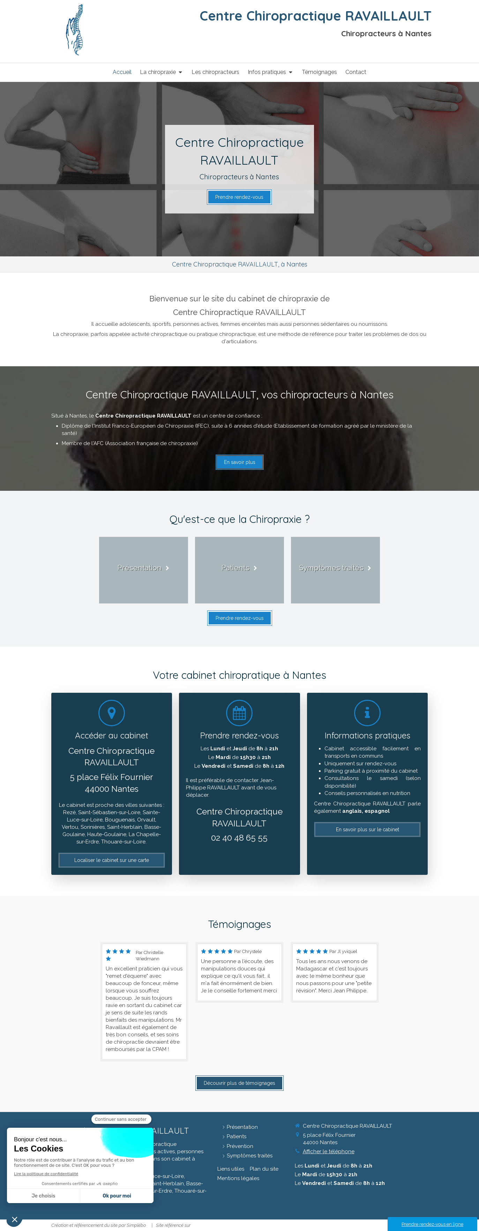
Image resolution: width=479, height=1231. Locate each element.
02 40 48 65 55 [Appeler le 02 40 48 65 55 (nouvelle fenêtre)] (239, 838)
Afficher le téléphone (328, 1151)
